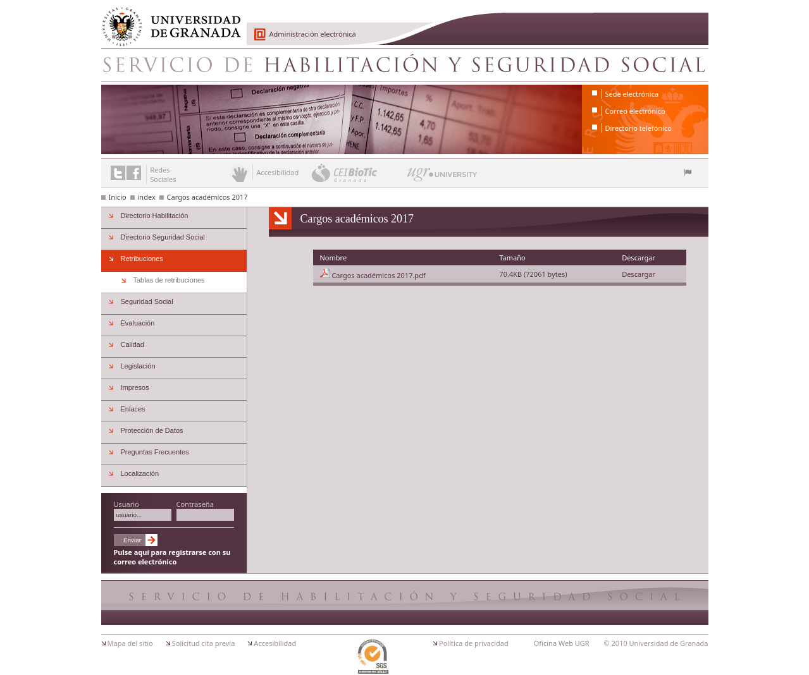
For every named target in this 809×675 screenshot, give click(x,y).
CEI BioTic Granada (358, 172)
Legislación (138, 366)
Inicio (118, 197)
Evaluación (138, 323)
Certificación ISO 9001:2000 (372, 656)
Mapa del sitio (130, 643)
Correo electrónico (635, 111)
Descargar (638, 274)
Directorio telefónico (638, 128)
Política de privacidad (474, 643)
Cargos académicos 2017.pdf (378, 275)
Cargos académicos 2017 (207, 197)
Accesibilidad (275, 643)
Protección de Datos (152, 430)
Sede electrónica (632, 94)
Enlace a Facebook (134, 173)
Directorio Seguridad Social (163, 237)
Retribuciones (142, 258)
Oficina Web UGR (562, 643)
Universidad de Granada (167, 19)
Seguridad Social (147, 301)
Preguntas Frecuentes (155, 452)
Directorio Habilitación (154, 215)
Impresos (135, 387)
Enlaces (133, 409)
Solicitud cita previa (203, 643)
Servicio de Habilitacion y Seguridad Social (404, 64)
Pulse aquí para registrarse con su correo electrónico (172, 556)
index (147, 197)
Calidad (132, 344)
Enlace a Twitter (118, 173)
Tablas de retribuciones (169, 280)
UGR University (442, 177)
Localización (140, 473)
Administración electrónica (312, 34)
